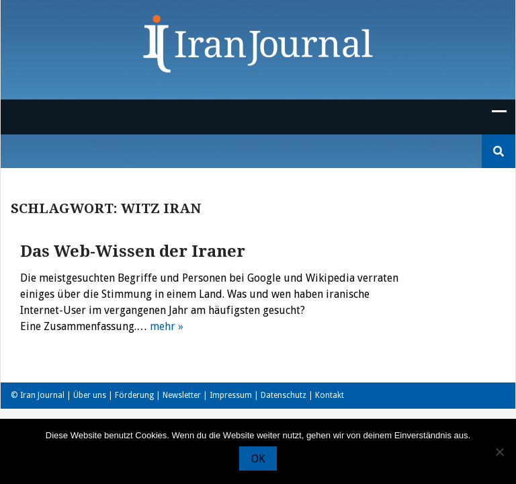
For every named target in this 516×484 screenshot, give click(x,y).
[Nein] (499, 451)
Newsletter (182, 395)
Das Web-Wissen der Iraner (132, 251)
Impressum (231, 395)
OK (258, 458)
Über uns (89, 395)
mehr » (166, 326)
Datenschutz (283, 395)
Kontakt (329, 395)
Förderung (134, 395)
